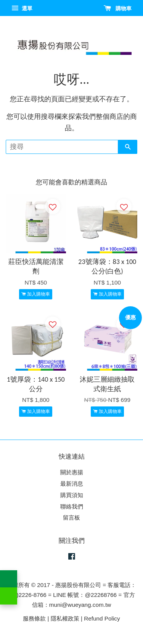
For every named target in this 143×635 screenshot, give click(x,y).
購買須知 (71, 495)
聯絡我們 (71, 506)
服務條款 (34, 618)
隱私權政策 (65, 618)
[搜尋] (62, 147)
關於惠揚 (71, 472)
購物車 (118, 8)
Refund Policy (102, 618)
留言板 (71, 517)
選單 (21, 8)
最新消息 (71, 483)
